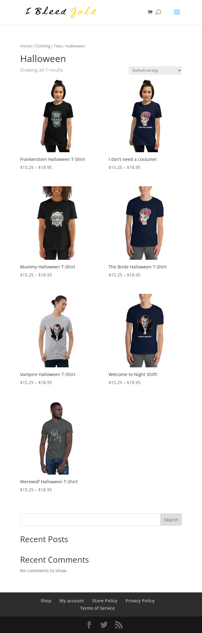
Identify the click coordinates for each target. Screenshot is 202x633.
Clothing (42, 46)
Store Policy (105, 601)
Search (171, 520)
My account (71, 601)
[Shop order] (155, 70)
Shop (46, 601)
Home (26, 46)
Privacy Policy (140, 601)
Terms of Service (97, 608)
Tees (58, 46)
